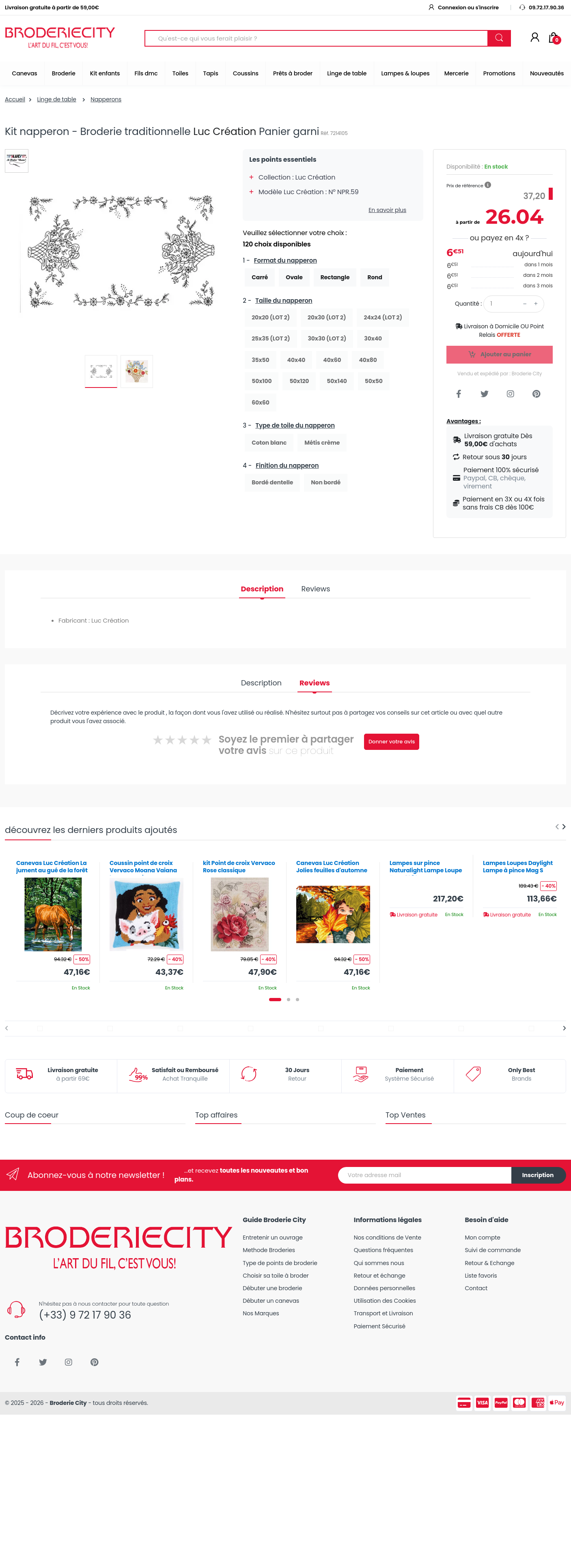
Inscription (538, 1175)
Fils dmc (146, 73)
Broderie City (68, 1403)
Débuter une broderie (272, 1288)
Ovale (294, 277)
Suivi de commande (493, 1250)
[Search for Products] (316, 38)
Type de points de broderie (280, 1263)
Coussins (246, 73)
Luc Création (224, 131)
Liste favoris (481, 1276)
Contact (476, 1288)
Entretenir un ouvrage (273, 1237)
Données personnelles (384, 1288)
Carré (260, 277)
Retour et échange (379, 1276)
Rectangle (335, 277)
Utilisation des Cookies (385, 1301)
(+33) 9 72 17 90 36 (85, 1315)
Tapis (210, 73)
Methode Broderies (269, 1250)
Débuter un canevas (271, 1301)
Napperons (105, 99)
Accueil (15, 99)
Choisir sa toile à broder (275, 1276)
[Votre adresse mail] (425, 1175)
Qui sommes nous (379, 1263)
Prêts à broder (292, 73)
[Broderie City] (60, 38)
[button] (488, 185)
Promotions (499, 73)
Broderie (63, 73)
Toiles (180, 73)
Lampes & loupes (405, 73)
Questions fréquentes (383, 1250)
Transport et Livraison (383, 1313)
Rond (374, 277)
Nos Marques (261, 1313)
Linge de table (346, 73)
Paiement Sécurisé (379, 1326)
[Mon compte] (535, 38)
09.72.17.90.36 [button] (541, 7)
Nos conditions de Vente (387, 1237)
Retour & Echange (489, 1263)
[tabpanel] (53, 922)
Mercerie (456, 73)
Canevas (24, 73)
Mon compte (482, 1237)
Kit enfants (105, 73)
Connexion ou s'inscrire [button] (463, 7)
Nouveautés (547, 73)
